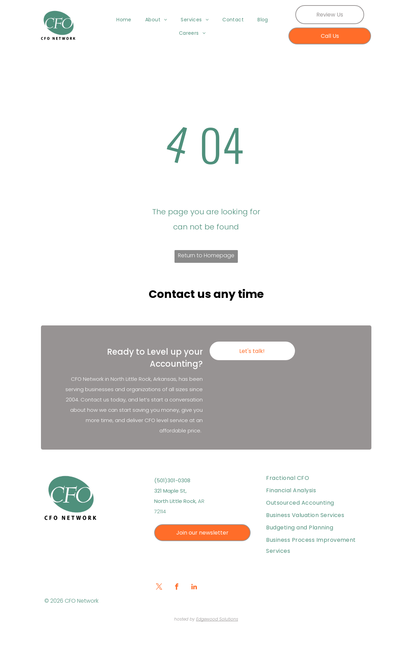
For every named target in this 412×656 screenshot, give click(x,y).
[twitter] (159, 587)
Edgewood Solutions (217, 619)
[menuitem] (123, 19)
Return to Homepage (206, 255)
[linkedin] (194, 587)
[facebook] (176, 587)
